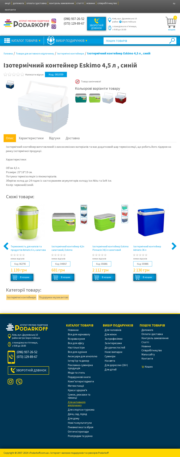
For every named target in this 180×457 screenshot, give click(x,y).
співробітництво (107, 3)
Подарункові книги (79, 377)
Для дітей (111, 369)
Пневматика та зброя (80, 427)
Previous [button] (6, 246)
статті (80, 3)
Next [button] (174, 246)
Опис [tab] (10, 138)
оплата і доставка (36, 3)
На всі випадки (113, 352)
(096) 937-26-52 (74, 19)
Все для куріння (77, 352)
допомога (18, 3)
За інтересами (113, 343)
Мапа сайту (148, 354)
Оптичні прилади (78, 431)
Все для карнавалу (79, 334)
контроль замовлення (61, 3)
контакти (10, 9)
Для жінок (111, 334)
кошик (171, 29)
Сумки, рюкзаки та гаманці (79, 396)
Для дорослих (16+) (116, 365)
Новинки (73, 330)
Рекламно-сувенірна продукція (80, 366)
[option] (10, 84)
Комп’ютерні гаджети (81, 381)
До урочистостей (115, 347)
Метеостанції (76, 386)
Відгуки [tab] (54, 138)
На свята (110, 360)
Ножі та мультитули (80, 423)
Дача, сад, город (77, 414)
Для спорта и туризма (81, 409)
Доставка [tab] (73, 138)
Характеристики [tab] (31, 138)
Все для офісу (76, 343)
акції (7, 3)
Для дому (73, 418)
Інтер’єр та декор (78, 360)
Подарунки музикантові (53, 297)
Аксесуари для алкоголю (82, 356)
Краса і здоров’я (77, 390)
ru (174, 3)
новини (90, 3)
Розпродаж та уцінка (80, 436)
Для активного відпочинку (77, 403)
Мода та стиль (76, 372)
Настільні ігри (76, 347)
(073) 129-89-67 (74, 23)
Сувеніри (110, 356)
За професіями (114, 338)
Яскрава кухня (76, 338)
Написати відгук (34, 74)
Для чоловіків (113, 330)
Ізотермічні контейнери (21, 297)
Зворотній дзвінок (96, 27)
